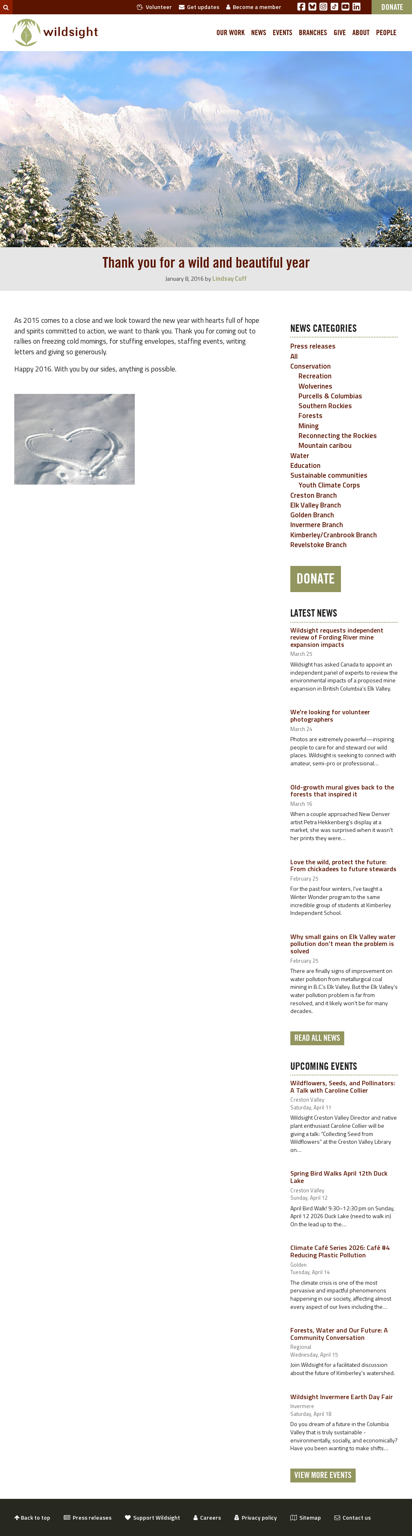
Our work (230, 32)
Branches (313, 32)
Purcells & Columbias (330, 396)
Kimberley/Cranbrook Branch (333, 535)
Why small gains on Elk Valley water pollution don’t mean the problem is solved (343, 944)
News (258, 32)
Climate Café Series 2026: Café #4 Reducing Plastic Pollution (340, 1251)
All (294, 356)
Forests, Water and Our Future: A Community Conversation (339, 1333)
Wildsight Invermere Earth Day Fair (341, 1397)
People (386, 32)
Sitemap (305, 1517)
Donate (315, 579)
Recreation (315, 376)
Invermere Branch (316, 524)
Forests (310, 415)
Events (282, 32)
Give (340, 32)
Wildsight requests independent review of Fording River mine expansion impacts (336, 637)
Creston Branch (313, 495)
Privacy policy (255, 1517)
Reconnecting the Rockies (337, 435)
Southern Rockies (325, 405)
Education (305, 465)
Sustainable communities (328, 475)
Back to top (32, 1517)
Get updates (199, 6)
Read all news (317, 1038)
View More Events (323, 1475)
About (361, 32)
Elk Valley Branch (315, 505)
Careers (207, 1517)
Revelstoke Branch (318, 544)
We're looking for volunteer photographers (330, 715)
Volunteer (154, 6)
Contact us (352, 1517)
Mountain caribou (325, 445)
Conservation (310, 366)
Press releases (313, 346)
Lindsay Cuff (229, 278)
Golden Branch (312, 515)
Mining (308, 425)
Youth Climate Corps (329, 485)
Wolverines (315, 386)
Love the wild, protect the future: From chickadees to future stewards (343, 865)
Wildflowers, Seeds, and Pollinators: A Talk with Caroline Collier (342, 1086)
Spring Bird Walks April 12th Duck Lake (339, 1176)
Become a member (253, 6)
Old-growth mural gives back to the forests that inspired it (342, 790)
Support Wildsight (152, 1517)
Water (299, 455)
